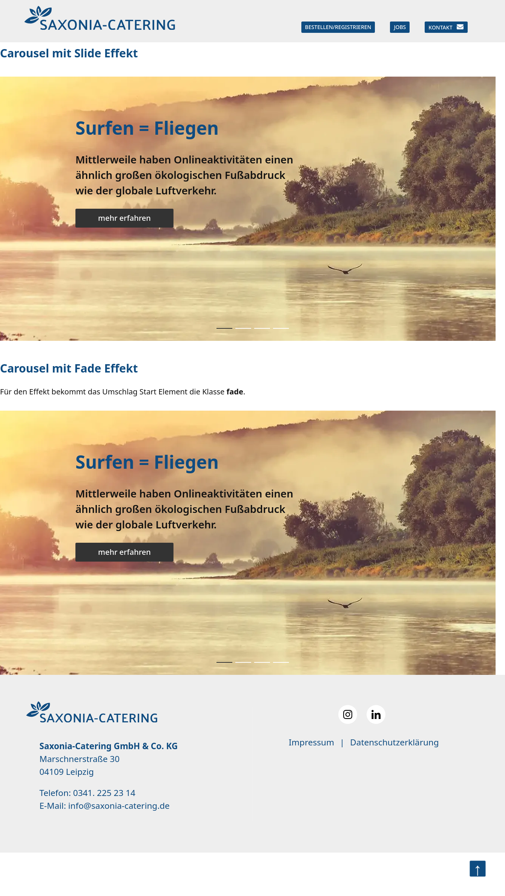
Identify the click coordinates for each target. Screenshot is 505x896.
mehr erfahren (124, 218)
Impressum (311, 742)
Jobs (400, 27)
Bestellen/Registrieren (338, 27)
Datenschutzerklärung (394, 742)
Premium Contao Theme (230, 874)
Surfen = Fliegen (147, 127)
